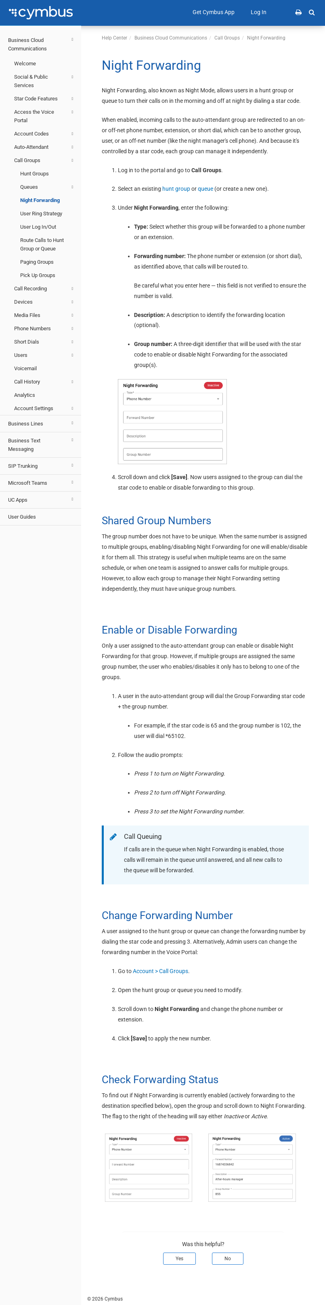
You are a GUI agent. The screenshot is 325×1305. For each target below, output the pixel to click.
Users (44, 355)
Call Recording (44, 288)
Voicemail (25, 368)
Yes (179, 1258)
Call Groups (44, 160)
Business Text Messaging (41, 444)
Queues (47, 187)
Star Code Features (44, 98)
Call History (44, 381)
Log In (258, 12)
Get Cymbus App (214, 12)
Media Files (44, 315)
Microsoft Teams (41, 482)
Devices (44, 302)
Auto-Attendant (44, 147)
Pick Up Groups (37, 275)
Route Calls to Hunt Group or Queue (42, 244)
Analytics (24, 395)
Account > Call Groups (160, 971)
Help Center (114, 38)
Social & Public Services (44, 80)
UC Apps (41, 499)
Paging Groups (37, 262)
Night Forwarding (40, 200)
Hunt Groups (34, 174)
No (227, 1258)
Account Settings (44, 408)
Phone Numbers (44, 328)
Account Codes (44, 133)
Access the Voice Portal (44, 115)
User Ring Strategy (41, 214)
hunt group (176, 189)
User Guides (22, 517)
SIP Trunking (41, 465)
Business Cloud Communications (41, 43)
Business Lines (41, 423)
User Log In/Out (38, 227)
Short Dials (44, 342)
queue (205, 189)
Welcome (25, 63)
